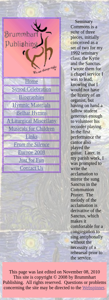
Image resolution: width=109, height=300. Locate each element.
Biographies (31, 97)
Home (31, 81)
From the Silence (31, 144)
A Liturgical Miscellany (32, 121)
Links (31, 136)
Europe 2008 (31, 152)
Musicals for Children (32, 129)
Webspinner (93, 287)
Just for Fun (31, 160)
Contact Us (31, 168)
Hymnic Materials (31, 105)
